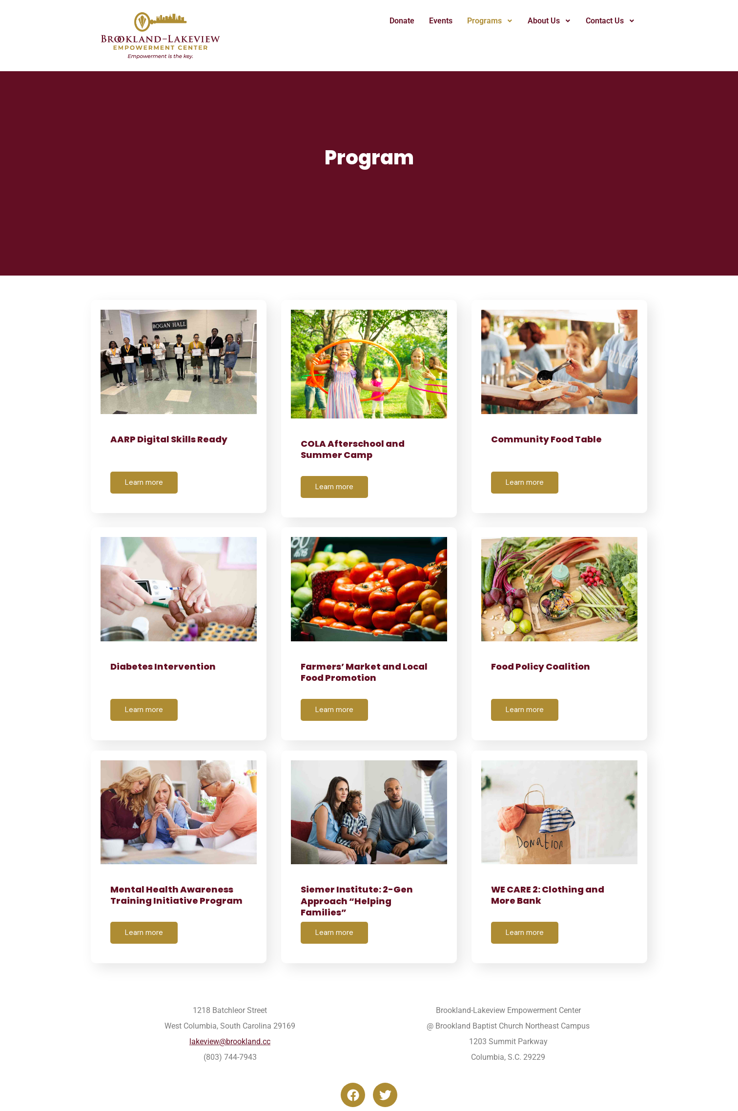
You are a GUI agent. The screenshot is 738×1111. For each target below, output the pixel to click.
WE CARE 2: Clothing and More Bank (547, 894)
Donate (402, 20)
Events (440, 20)
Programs (490, 20)
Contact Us (610, 20)
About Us (549, 20)
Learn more (144, 482)
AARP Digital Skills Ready (168, 439)
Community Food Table (546, 439)
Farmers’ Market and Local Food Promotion (364, 671)
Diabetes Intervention (163, 666)
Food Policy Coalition (540, 666)
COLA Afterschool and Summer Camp (353, 449)
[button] (490, 21)
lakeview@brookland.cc (229, 1040)
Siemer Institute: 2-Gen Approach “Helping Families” (357, 900)
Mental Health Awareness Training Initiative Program (176, 894)
